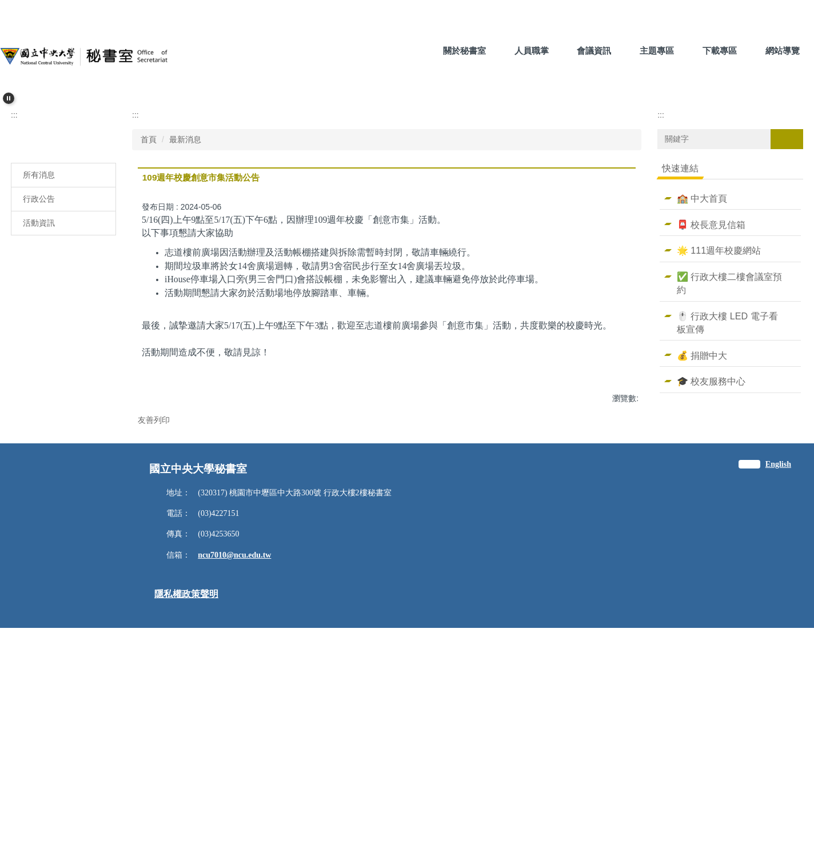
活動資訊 (39, 388)
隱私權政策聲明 (186, 811)
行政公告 (39, 364)
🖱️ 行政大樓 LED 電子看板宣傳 (727, 487)
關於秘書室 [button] (464, 50)
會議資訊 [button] (594, 50)
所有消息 (39, 340)
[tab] (379, 255)
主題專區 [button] (657, 50)
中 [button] (604, 376)
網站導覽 (782, 50)
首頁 (149, 304)
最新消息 (185, 304)
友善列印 (154, 605)
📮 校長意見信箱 (711, 390)
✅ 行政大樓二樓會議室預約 (730, 448)
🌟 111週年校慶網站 (719, 416)
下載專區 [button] (720, 50)
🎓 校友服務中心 (711, 547)
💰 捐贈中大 (702, 520)
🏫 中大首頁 (702, 363)
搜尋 (787, 304)
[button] (8, 98)
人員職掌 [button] (531, 50)
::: (409, 50)
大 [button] (626, 376)
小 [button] (581, 376)
